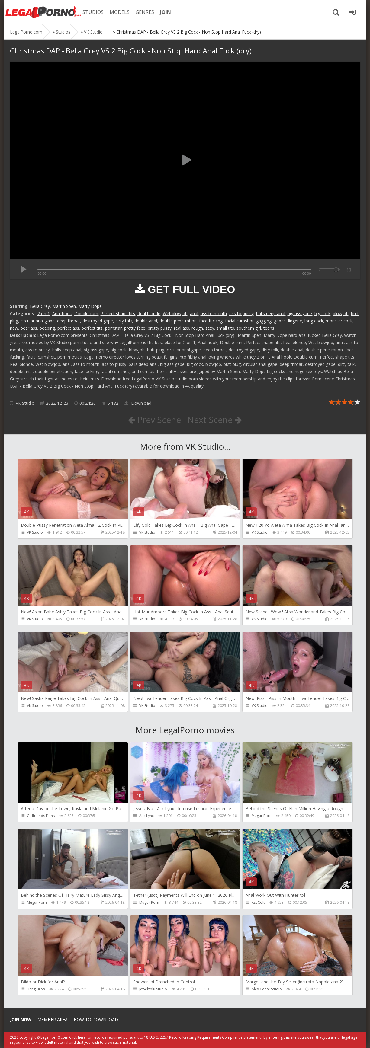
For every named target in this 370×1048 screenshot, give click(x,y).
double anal (145, 321)
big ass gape (300, 313)
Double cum (86, 313)
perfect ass (68, 328)
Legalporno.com (43, 12)
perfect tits (92, 328)
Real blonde (148, 313)
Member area (52, 1019)
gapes (280, 321)
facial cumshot (239, 321)
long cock (313, 321)
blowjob (341, 313)
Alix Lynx (146, 815)
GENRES (145, 12)
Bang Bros (36, 989)
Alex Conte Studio (267, 989)
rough (197, 328)
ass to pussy (241, 313)
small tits (225, 328)
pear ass (29, 328)
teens (268, 328)
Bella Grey (40, 306)
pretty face (134, 328)
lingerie (295, 321)
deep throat (68, 321)
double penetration (178, 321)
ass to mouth (214, 313)
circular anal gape (38, 321)
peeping (47, 328)
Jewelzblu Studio (153, 989)
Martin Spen (64, 306)
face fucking (211, 321)
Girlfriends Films (41, 815)
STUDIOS (93, 12)
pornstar (113, 328)
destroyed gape (97, 321)
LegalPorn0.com (54, 1037)
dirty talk (123, 321)
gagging (264, 321)
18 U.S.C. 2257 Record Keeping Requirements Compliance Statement (202, 1037)
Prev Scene (154, 419)
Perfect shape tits (118, 313)
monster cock (339, 321)
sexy (209, 328)
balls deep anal (270, 313)
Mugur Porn (262, 815)
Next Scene (214, 419)
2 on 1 (43, 313)
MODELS (120, 12)
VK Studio (25, 403)
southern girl (248, 328)
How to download (96, 1019)
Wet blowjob (175, 313)
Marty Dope (90, 306)
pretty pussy (160, 328)
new (14, 328)
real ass (181, 328)
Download (137, 403)
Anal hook (62, 313)
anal (194, 313)
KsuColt (258, 902)
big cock (322, 313)
